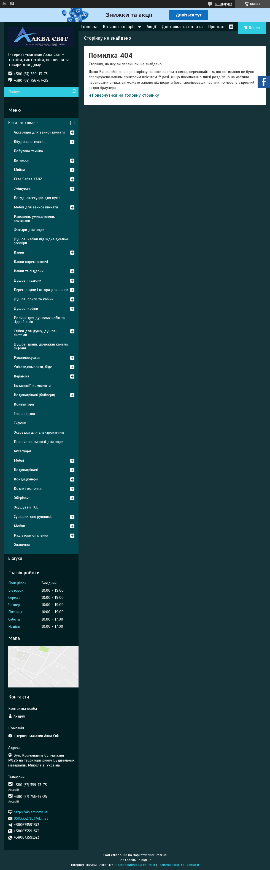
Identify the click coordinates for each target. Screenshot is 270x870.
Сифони (20, 423)
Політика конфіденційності (178, 865)
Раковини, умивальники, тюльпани (34, 218)
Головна (89, 26)
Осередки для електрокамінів (39, 432)
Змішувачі (22, 188)
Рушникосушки (27, 357)
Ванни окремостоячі (31, 261)
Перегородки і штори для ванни (41, 289)
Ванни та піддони (29, 271)
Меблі (19, 460)
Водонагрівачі (26, 469)
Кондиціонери (26, 479)
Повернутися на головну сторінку (125, 95)
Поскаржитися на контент (135, 865)
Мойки (19, 526)
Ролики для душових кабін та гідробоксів (39, 320)
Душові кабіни (26, 308)
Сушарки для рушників (33, 516)
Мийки (19, 169)
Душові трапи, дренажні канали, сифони (41, 346)
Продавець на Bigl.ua (135, 860)
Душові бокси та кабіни (33, 299)
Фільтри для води (29, 229)
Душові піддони (27, 280)
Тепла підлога (25, 413)
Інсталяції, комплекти (32, 385)
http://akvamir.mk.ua (31, 812)
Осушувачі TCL (26, 507)
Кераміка (21, 376)
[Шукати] (74, 92)
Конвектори (24, 404)
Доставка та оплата (182, 26)
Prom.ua (161, 855)
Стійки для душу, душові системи (35, 333)
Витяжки (21, 160)
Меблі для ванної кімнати (36, 207)
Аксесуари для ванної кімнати (39, 132)
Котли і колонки (28, 488)
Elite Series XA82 (28, 179)
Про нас (216, 26)
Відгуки (15, 558)
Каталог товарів (119, 26)
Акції (151, 26)
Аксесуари (22, 451)
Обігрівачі (21, 498)
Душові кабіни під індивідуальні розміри (41, 241)
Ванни (19, 252)
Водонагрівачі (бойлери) (34, 395)
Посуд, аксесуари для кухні (37, 197)
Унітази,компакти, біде (33, 367)
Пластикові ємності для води (38, 441)
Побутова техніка (28, 151)
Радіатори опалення (31, 535)
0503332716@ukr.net (31, 818)
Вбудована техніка (29, 141)
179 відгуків (223, 4)
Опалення (22, 544)
